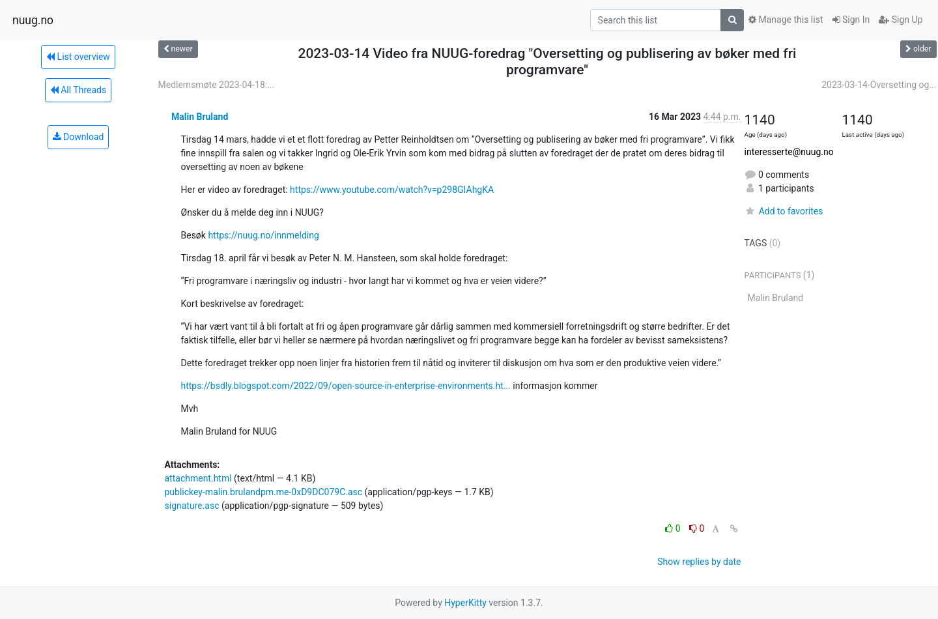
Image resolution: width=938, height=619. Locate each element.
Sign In (851, 19)
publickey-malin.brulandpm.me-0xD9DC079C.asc (264, 492)
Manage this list (785, 19)
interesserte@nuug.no (789, 152)
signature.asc (192, 505)
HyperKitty (465, 602)
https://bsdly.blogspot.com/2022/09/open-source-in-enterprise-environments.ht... (346, 386)
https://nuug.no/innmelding (263, 235)
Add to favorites (784, 211)
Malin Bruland (199, 116)
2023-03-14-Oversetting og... (878, 84)
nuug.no (32, 20)
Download (78, 137)
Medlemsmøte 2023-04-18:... (216, 84)
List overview (78, 56)
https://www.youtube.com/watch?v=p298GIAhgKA (392, 189)
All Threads (78, 90)
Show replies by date (699, 561)
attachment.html (198, 478)
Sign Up (900, 19)
